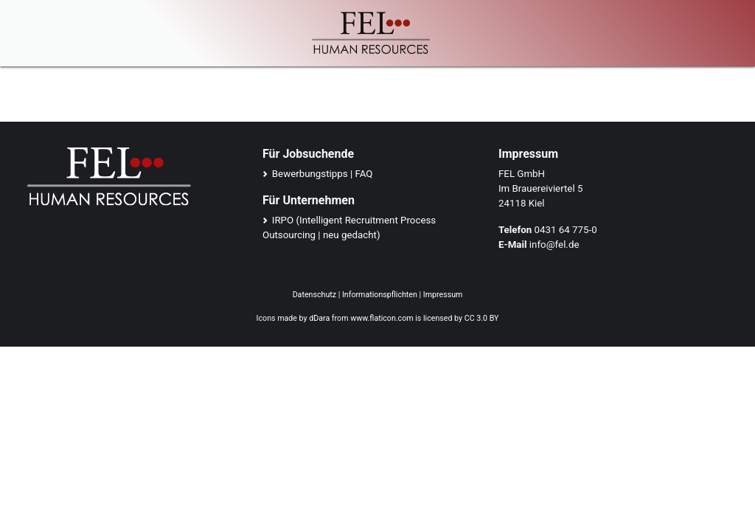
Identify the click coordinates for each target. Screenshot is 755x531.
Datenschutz (314, 294)
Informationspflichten (379, 294)
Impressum (443, 294)
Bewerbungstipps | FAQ (322, 173)
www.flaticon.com (381, 318)
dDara (319, 318)
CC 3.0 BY (482, 318)
